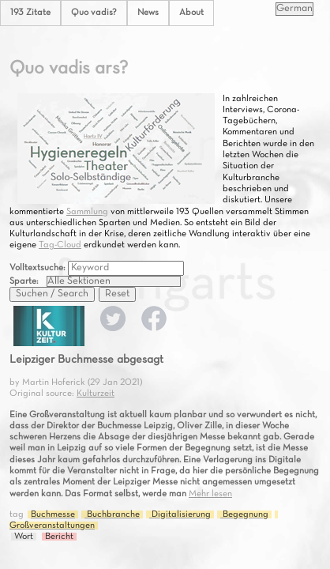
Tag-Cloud (60, 245)
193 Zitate (30, 13)
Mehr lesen (210, 494)
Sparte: (24, 281)
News (148, 13)
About (191, 13)
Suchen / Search (52, 294)
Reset (117, 294)
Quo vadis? (94, 13)
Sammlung (87, 212)
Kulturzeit (95, 394)
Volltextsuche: (38, 268)
